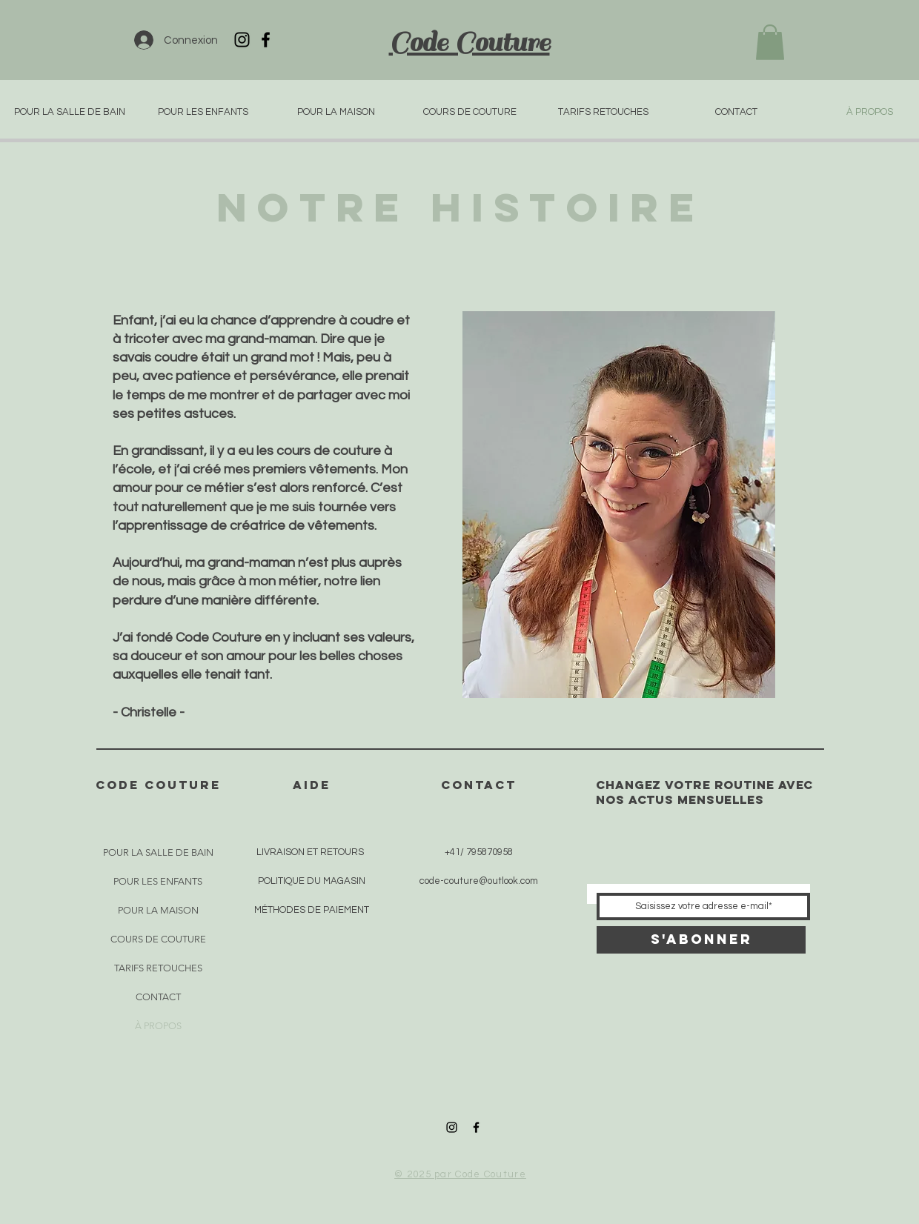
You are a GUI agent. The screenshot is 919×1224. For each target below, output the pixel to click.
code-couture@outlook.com (478, 881)
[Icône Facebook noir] (266, 40)
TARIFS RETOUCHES (158, 968)
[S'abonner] (701, 940)
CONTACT (158, 996)
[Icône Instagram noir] (242, 40)
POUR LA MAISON (158, 910)
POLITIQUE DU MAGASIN (311, 881)
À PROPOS (158, 1025)
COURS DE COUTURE (157, 939)
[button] (770, 42)
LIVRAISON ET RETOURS (310, 852)
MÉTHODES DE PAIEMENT (311, 910)
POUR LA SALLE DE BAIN (157, 852)
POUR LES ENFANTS (157, 881)
